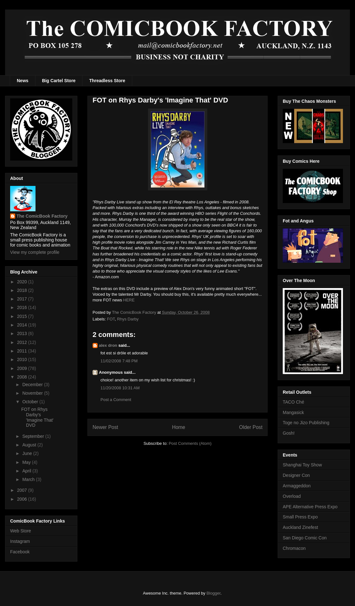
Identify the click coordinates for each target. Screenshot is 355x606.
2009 (22, 368)
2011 (22, 350)
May (27, 462)
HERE (129, 300)
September (33, 436)
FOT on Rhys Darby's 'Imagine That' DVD (37, 417)
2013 (22, 333)
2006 (22, 499)
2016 (22, 307)
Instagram (20, 541)
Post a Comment (115, 399)
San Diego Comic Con (305, 537)
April (27, 470)
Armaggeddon (297, 485)
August (29, 444)
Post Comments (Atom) (190, 443)
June (27, 453)
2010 (22, 359)
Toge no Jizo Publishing (306, 422)
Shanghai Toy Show (302, 464)
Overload (292, 496)
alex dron (108, 345)
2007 (22, 490)
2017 (22, 298)
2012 (22, 342)
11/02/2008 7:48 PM (119, 361)
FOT (111, 319)
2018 (22, 290)
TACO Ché (293, 402)
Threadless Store (107, 80)
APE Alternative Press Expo (310, 506)
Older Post (250, 427)
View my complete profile (34, 252)
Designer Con (296, 475)
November (33, 393)
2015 (22, 316)
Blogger (213, 593)
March (29, 479)
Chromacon (294, 548)
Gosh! (288, 433)
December (33, 384)
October (30, 401)
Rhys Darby (128, 319)
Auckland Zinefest (300, 527)
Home (178, 427)
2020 (22, 281)
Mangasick (293, 412)
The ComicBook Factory (42, 216)
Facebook (19, 551)
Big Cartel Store (59, 80)
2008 (22, 376)
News (23, 80)
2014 (22, 324)
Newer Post (105, 427)
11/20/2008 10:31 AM (120, 387)
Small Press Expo (300, 516)
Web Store (20, 530)
